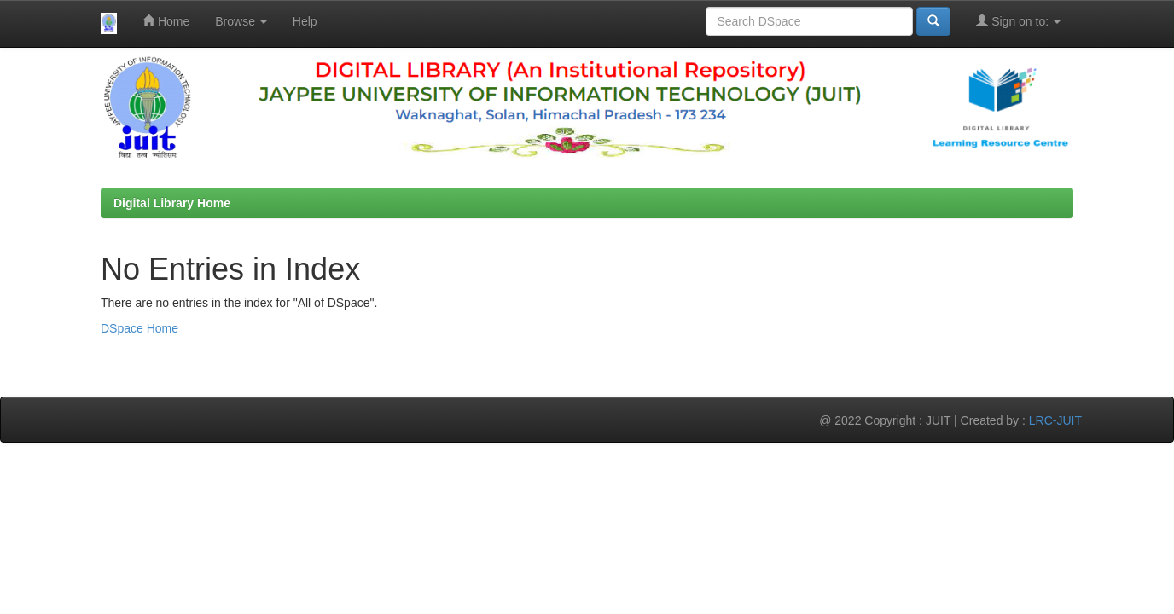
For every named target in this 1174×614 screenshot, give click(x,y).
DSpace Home (139, 328)
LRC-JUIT (1055, 420)
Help (305, 21)
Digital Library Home (171, 203)
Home (165, 21)
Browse (241, 21)
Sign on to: (1018, 21)
